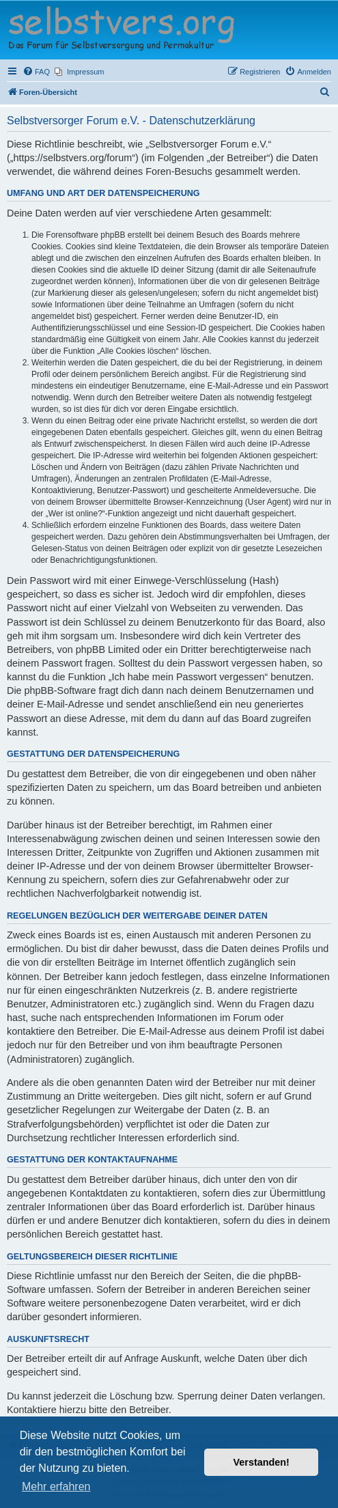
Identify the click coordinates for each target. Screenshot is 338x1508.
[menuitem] (36, 72)
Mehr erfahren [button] (56, 1486)
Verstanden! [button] (262, 1462)
